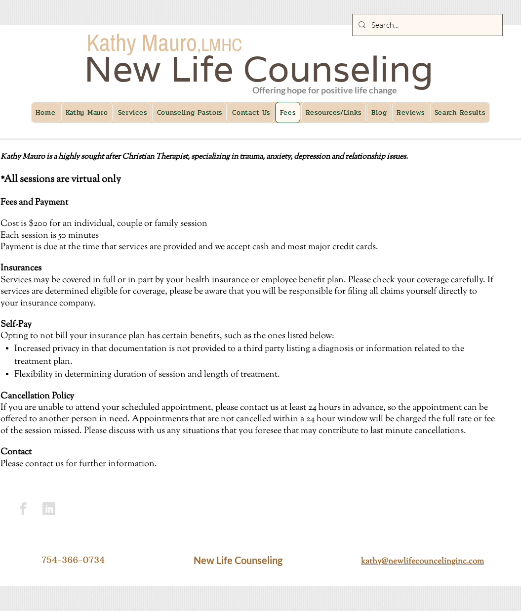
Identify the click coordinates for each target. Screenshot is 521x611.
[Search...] (426, 25)
